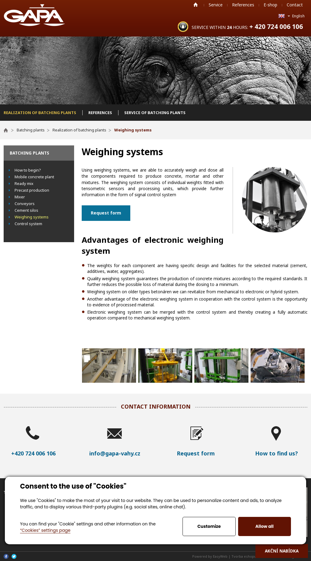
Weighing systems (32, 217)
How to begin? (28, 170)
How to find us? (276, 453)
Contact (295, 5)
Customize (209, 526)
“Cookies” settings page (45, 530)
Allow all (264, 526)
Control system (28, 223)
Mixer (20, 197)
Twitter (14, 556)
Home (195, 4)
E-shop (270, 5)
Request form (106, 213)
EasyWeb (220, 556)
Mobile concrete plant (34, 176)
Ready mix (24, 183)
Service (216, 5)
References (243, 5)
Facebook (6, 556)
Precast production (32, 190)
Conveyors (25, 203)
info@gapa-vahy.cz (114, 453)
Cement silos (26, 210)
